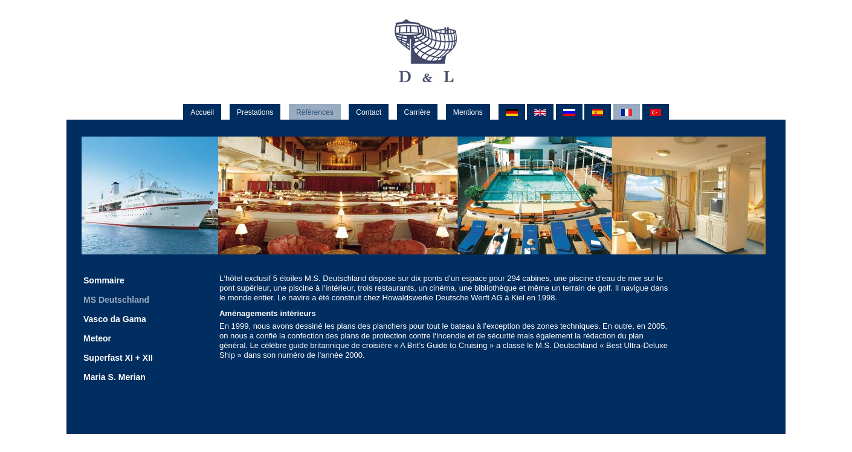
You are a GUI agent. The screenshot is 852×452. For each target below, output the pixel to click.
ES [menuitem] (597, 112)
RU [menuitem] (569, 112)
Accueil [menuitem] (202, 112)
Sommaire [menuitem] (103, 280)
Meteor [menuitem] (97, 338)
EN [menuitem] (540, 112)
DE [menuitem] (512, 112)
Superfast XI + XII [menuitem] (118, 358)
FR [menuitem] (626, 112)
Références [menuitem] (315, 112)
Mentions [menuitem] (468, 112)
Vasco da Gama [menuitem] (114, 319)
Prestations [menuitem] (255, 112)
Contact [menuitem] (368, 112)
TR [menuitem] (655, 112)
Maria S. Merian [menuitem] (114, 377)
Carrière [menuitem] (417, 112)
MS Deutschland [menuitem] (116, 300)
